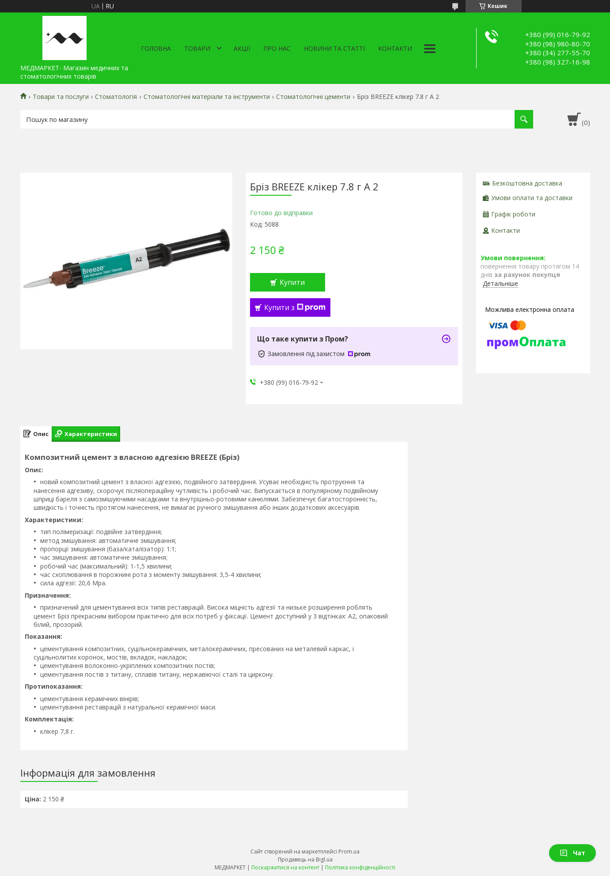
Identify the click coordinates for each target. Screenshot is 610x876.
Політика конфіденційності (360, 867)
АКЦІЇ (242, 48)
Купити (292, 282)
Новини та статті (334, 48)
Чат (572, 853)
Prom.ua (349, 851)
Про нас (277, 48)
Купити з (295, 307)
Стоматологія (116, 97)
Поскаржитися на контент (285, 867)
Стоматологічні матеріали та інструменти (207, 97)
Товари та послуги (61, 97)
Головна (156, 48)
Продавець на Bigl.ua (305, 859)
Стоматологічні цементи (313, 97)
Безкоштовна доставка (527, 183)
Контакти (395, 48)
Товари (197, 48)
